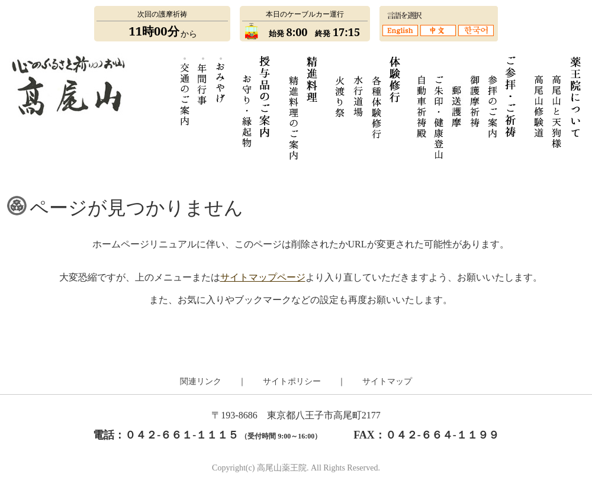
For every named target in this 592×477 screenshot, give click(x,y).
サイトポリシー (292, 381)
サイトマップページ (262, 277)
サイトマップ (387, 381)
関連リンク (200, 381)
